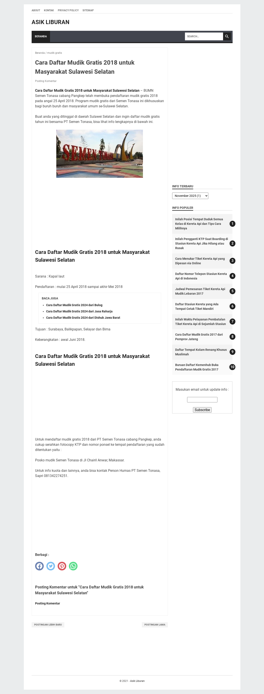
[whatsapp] (73, 566)
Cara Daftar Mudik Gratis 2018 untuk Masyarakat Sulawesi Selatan (87, 90)
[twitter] (50, 566)
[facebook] (39, 566)
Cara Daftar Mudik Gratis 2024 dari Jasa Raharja (79, 311)
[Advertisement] (100, 213)
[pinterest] (62, 566)
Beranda (41, 36)
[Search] (204, 36)
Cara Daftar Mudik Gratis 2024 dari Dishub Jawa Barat (83, 317)
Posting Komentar (46, 81)
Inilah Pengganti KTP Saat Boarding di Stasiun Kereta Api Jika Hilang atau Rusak (201, 243)
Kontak (49, 10)
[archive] (190, 196)
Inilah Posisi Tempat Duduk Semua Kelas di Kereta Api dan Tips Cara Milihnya (199, 223)
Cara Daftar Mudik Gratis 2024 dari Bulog (74, 305)
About (36, 10)
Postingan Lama (154, 624)
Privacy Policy (68, 10)
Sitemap (88, 10)
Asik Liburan (50, 22)
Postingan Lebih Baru (48, 624)
